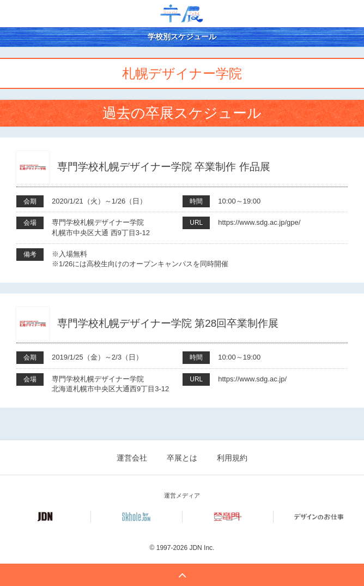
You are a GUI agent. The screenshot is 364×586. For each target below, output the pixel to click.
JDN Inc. (201, 548)
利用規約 (232, 457)
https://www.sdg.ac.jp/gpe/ (259, 222)
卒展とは (182, 457)
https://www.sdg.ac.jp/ (252, 379)
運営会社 (132, 457)
